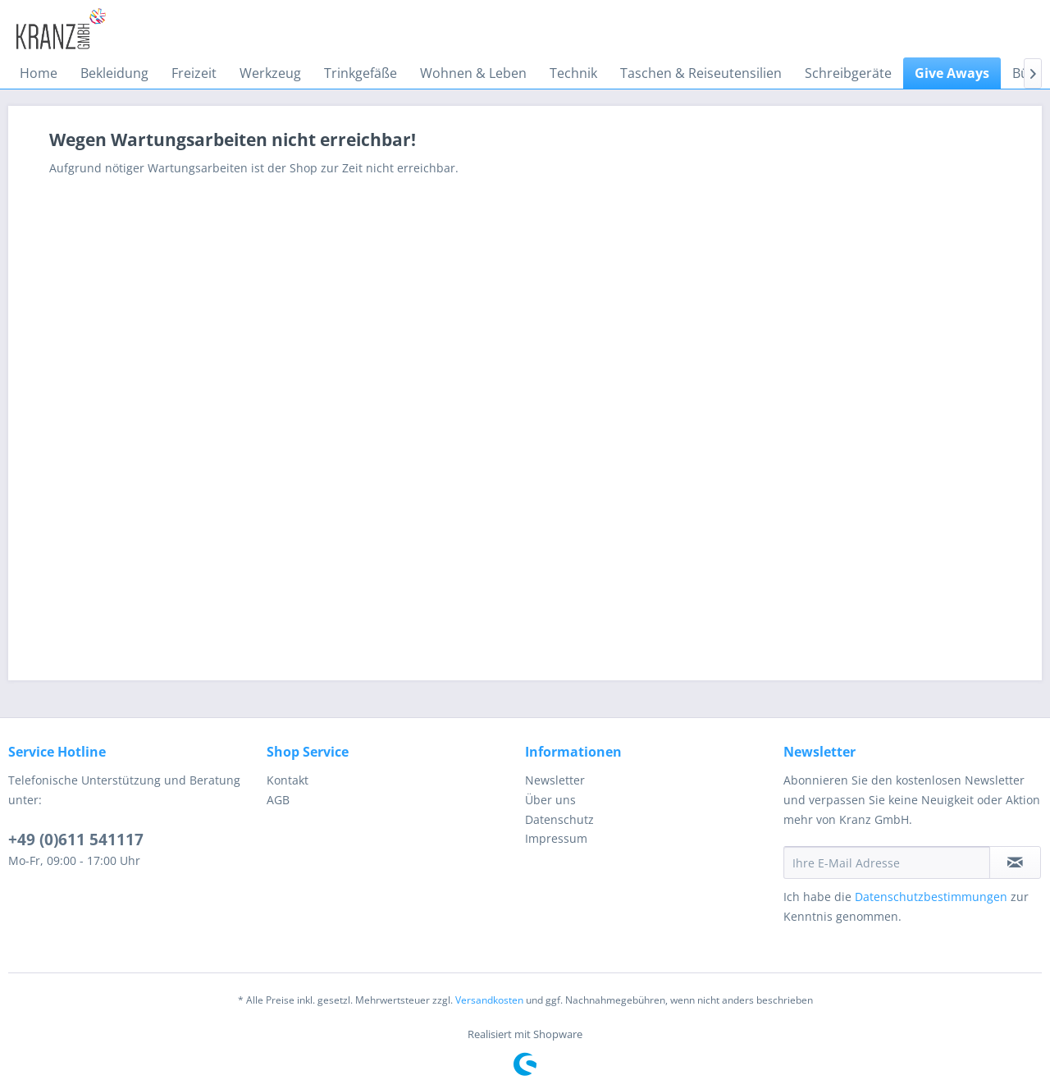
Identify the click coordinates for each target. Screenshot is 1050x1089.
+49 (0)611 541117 (76, 839)
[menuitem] (38, 73)
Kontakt (287, 780)
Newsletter (555, 780)
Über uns (550, 800)
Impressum (556, 838)
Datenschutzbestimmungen (931, 896)
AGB (278, 800)
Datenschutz (559, 819)
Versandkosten (489, 1000)
